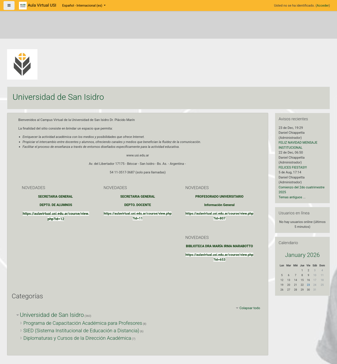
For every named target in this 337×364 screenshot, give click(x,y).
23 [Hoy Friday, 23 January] (308, 284)
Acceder (323, 5)
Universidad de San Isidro (52, 315)
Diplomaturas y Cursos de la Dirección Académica (77, 338)
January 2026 (302, 255)
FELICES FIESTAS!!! (293, 167)
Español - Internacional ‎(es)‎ (82, 5)
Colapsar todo (249, 308)
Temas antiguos (290, 197)
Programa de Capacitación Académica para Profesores (82, 323)
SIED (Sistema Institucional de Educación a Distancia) (81, 330)
